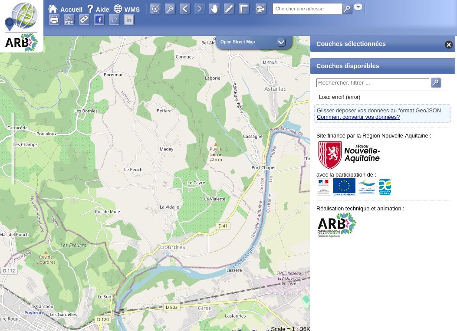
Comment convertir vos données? (358, 117)
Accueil (65, 9)
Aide (99, 9)
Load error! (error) (339, 97)
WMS (126, 9)
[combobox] (358, 6)
